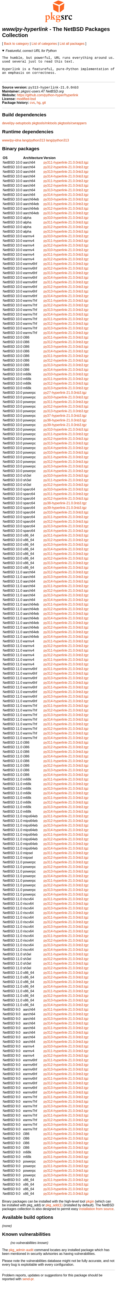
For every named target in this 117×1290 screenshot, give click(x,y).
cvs (32, 108)
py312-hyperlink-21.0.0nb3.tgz (66, 173)
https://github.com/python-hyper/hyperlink (47, 101)
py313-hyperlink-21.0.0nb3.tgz (66, 177)
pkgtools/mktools (44, 129)
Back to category (16, 43)
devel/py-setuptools (16, 129)
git (44, 108)
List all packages (72, 43)
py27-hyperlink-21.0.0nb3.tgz (65, 398)
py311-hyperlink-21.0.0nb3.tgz (66, 168)
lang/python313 (33, 146)
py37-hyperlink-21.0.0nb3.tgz (65, 421)
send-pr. (28, 1284)
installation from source (96, 1214)
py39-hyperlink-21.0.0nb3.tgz (65, 430)
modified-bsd (26, 104)
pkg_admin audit (21, 1255)
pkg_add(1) (54, 1211)
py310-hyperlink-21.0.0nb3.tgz (66, 205)
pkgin (90, 1207)
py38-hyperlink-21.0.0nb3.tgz (65, 426)
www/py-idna (11, 146)
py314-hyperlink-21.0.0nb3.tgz (66, 182)
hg (38, 108)
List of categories (44, 43)
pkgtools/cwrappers (72, 129)
